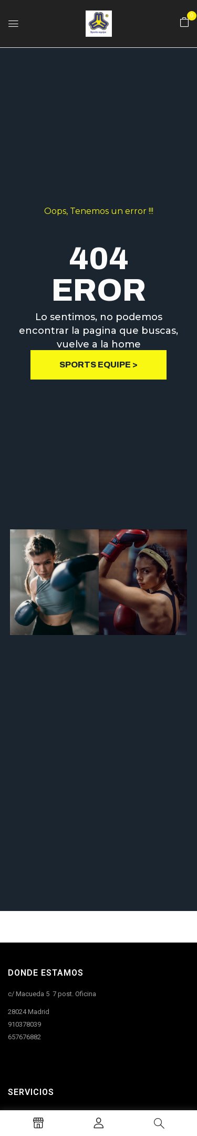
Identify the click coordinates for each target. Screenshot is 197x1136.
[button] (184, 23)
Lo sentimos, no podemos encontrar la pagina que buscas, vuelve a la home (98, 333)
